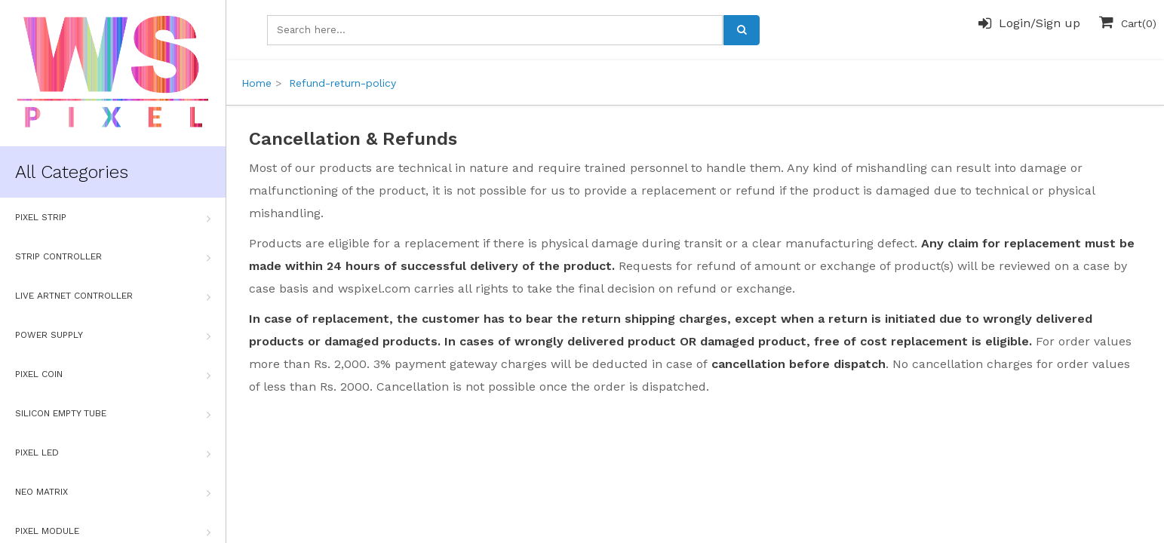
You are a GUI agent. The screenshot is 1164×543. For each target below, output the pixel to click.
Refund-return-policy (342, 83)
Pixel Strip (112, 218)
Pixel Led (112, 453)
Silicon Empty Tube (112, 414)
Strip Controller (112, 257)
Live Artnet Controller (112, 296)
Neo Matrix (112, 492)
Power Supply (112, 336)
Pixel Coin (112, 375)
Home (256, 83)
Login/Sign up (1029, 23)
